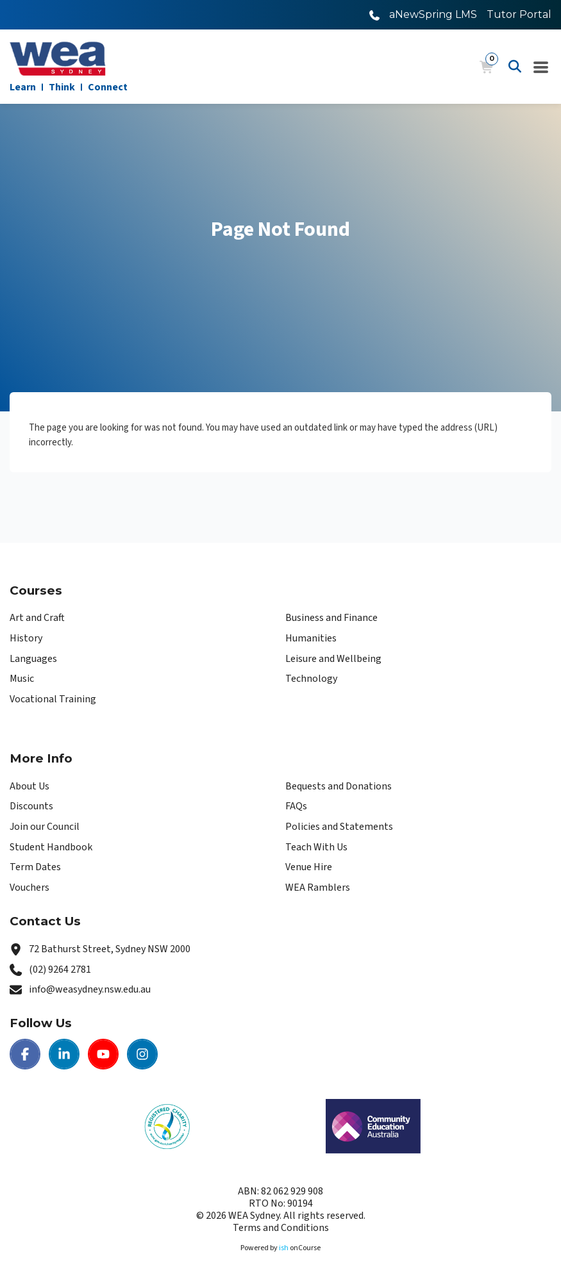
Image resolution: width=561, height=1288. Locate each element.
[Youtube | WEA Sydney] (103, 1054)
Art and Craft (37, 618)
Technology (311, 678)
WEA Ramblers (317, 887)
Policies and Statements (339, 827)
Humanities (311, 638)
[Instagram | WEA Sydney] (142, 1054)
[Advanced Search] (514, 66)
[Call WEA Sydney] (374, 14)
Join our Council (45, 827)
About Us (29, 786)
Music (22, 678)
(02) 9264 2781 (60, 969)
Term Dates (35, 867)
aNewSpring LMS (433, 14)
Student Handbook (51, 847)
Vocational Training (53, 699)
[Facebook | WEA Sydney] (25, 1054)
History (26, 638)
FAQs (296, 806)
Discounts (31, 806)
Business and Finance (331, 618)
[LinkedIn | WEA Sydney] (64, 1054)
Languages (33, 659)
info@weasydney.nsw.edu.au (90, 989)
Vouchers (29, 887)
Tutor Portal (519, 14)
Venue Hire (308, 867)
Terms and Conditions (281, 1228)
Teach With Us (316, 847)
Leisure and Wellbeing (333, 659)
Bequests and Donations (338, 786)
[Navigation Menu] (541, 66)
